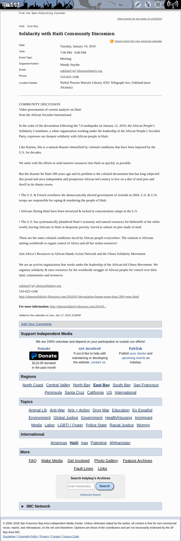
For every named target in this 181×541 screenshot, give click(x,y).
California (95, 392)
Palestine (99, 443)
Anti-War (57, 410)
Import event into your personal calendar (136, 41)
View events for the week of (139, 18)
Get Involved (79, 460)
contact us (98, 362)
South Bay (122, 385)
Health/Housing (118, 417)
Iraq (84, 443)
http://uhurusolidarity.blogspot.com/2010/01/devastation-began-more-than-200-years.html (79, 297)
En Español (142, 410)
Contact (56, 536)
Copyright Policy (28, 536)
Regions (28, 376)
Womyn (143, 425)
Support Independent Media (46, 334)
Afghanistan (120, 443)
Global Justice (65, 417)
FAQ (33, 460)
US (109, 392)
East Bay (32, 26)
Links (102, 468)
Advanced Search (90, 494)
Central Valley (58, 385)
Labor (50, 425)
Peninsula (53, 392)
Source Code (71, 536)
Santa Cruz (74, 392)
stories (138, 353)
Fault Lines (83, 468)
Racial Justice (122, 425)
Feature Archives (137, 460)
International (125, 392)
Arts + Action (79, 410)
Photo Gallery (106, 460)
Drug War (101, 410)
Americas (59, 443)
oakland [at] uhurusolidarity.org (81, 71)
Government (91, 417)
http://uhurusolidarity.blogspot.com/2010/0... (78, 306)
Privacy (44, 536)
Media (36, 425)
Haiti (21, 26)
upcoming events (133, 358)
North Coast (32, 385)
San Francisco (146, 385)
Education (120, 410)
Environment (40, 417)
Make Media (52, 460)
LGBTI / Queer (70, 425)
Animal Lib (38, 410)
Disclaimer (9, 536)
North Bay (81, 385)
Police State (96, 425)
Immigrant (143, 417)
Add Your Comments (36, 324)
